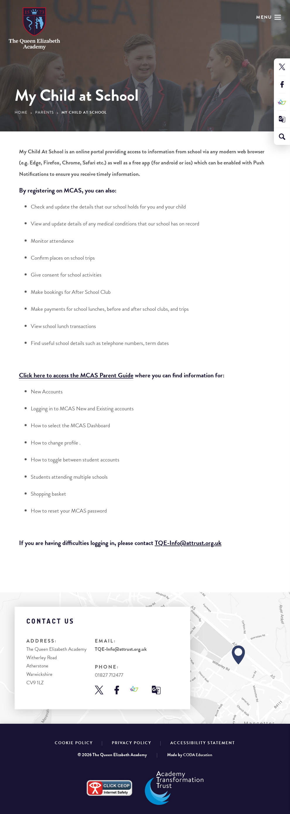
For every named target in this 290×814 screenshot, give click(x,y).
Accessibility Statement (202, 743)
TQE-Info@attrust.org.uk (121, 649)
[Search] (282, 136)
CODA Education (197, 755)
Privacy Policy (131, 743)
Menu (264, 17)
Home (21, 112)
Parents (44, 112)
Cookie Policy (74, 743)
